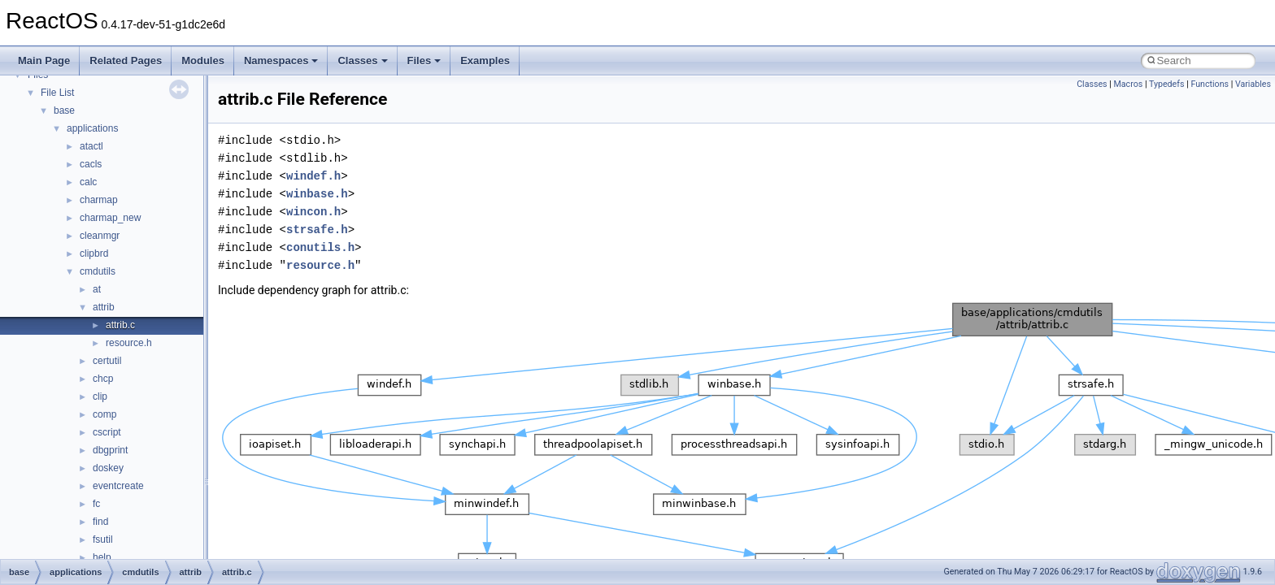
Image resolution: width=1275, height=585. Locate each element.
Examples (485, 60)
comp (104, 414)
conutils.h (320, 247)
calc (88, 182)
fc (96, 503)
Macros (1128, 84)
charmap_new (110, 217)
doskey (108, 468)
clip (100, 396)
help (102, 557)
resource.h (129, 343)
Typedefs (1167, 84)
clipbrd (94, 253)
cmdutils (97, 271)
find (100, 521)
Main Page (44, 60)
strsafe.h (317, 229)
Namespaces (281, 60)
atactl (91, 146)
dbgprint (110, 450)
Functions (1209, 84)
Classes (362, 60)
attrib (104, 307)
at (97, 289)
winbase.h (317, 194)
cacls (91, 164)
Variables (1253, 84)
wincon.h (313, 211)
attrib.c (120, 325)
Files (424, 60)
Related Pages (125, 60)
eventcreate (118, 486)
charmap (99, 200)
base (64, 110)
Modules (202, 60)
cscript (107, 432)
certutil (107, 360)
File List (57, 92)
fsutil (103, 539)
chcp (103, 378)
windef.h (313, 176)
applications (92, 128)
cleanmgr (100, 235)
